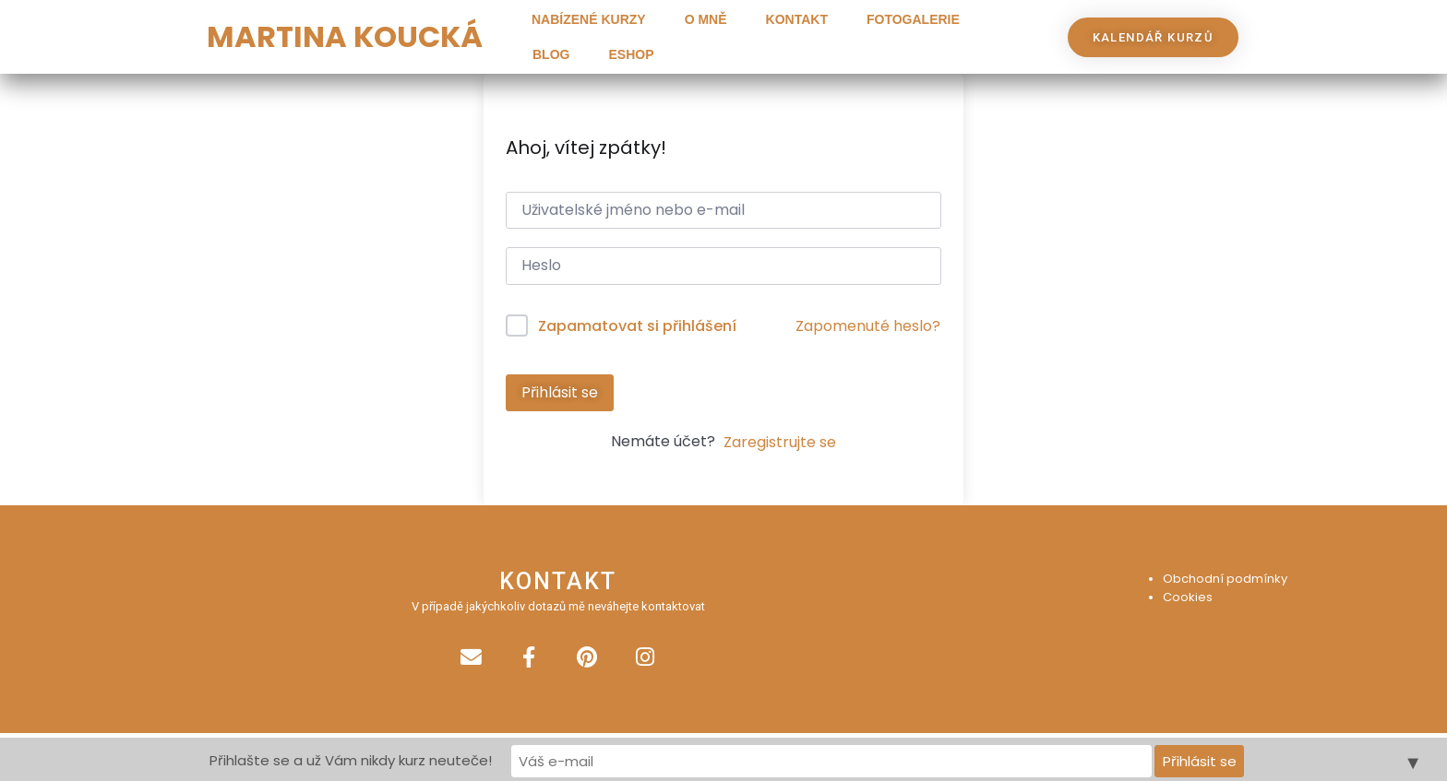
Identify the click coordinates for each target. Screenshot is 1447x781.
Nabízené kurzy (589, 19)
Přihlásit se (559, 392)
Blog (550, 54)
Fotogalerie (913, 19)
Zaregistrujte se (780, 442)
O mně (706, 19)
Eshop (630, 54)
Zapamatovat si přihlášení (637, 326)
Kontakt (797, 19)
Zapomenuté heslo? (867, 326)
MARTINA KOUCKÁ (345, 36)
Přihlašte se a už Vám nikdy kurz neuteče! (560, 759)
